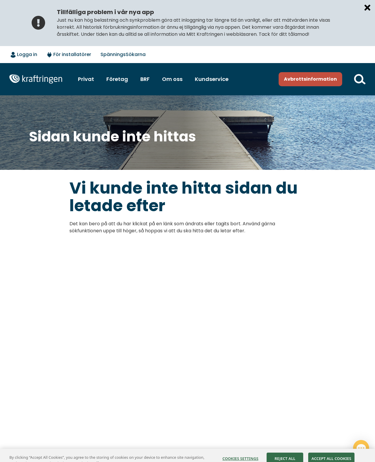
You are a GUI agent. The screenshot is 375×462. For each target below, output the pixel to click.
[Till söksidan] (360, 79)
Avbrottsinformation (310, 79)
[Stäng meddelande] (367, 8)
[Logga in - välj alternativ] (24, 55)
